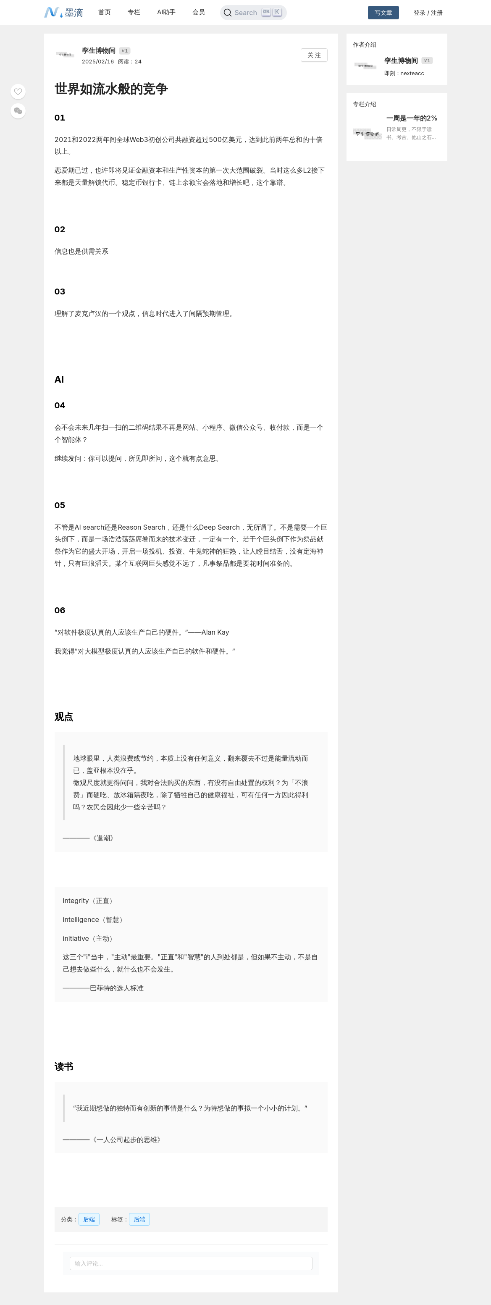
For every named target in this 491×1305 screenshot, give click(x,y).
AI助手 (166, 12)
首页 (104, 12)
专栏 (134, 12)
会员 (198, 12)
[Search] (253, 12)
